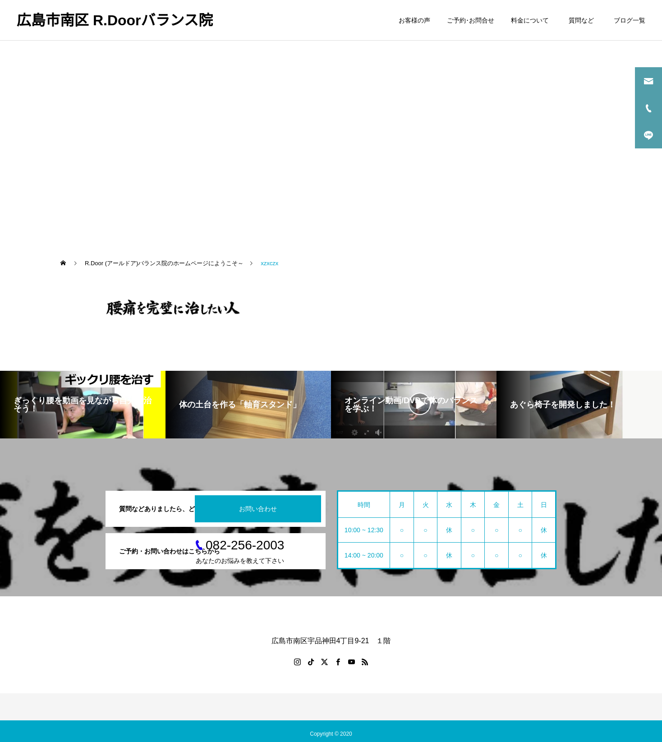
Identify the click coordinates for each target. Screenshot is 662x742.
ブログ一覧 (629, 20)
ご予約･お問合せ (470, 20)
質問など (583, 20)
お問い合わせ (258, 508)
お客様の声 (414, 20)
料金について (530, 20)
